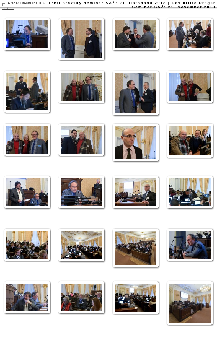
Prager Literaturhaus (25, 3)
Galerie (8, 8)
